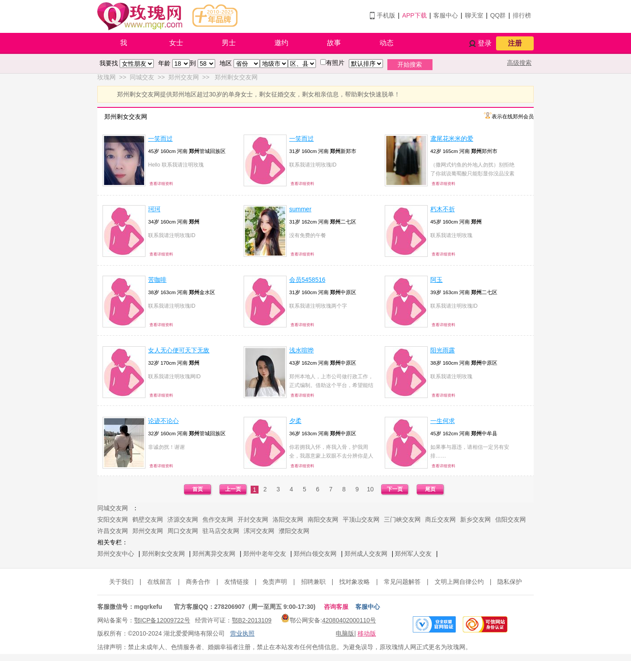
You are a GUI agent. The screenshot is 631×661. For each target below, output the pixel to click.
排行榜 (522, 15)
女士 (176, 42)
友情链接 (236, 581)
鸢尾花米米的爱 (451, 138)
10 (370, 489)
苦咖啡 (157, 279)
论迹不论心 (163, 420)
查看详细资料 (161, 183)
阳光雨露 (442, 350)
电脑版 (345, 633)
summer (300, 209)
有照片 (335, 62)
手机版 (386, 15)
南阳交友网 (323, 519)
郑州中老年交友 (264, 553)
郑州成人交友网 (365, 553)
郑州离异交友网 (213, 553)
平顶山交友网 (361, 519)
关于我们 (121, 581)
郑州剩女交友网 (163, 553)
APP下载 (414, 15)
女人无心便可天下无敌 (178, 350)
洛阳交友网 (288, 519)
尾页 (430, 489)
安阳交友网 (112, 519)
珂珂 (154, 209)
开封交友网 (253, 519)
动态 (386, 42)
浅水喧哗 (301, 350)
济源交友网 (182, 519)
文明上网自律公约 (459, 581)
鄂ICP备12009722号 (162, 620)
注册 (515, 43)
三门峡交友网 (402, 519)
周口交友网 (182, 530)
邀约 (281, 42)
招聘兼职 (313, 581)
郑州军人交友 (413, 553)
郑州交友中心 (115, 553)
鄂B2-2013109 (251, 620)
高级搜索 (519, 62)
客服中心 (445, 15)
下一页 (395, 489)
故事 (334, 42)
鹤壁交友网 (147, 519)
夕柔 (295, 420)
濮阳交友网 (294, 530)
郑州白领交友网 (315, 553)
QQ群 (498, 15)
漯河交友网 (259, 530)
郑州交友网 (183, 77)
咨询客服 (336, 606)
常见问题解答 (402, 581)
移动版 (367, 633)
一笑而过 (160, 138)
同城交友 (142, 77)
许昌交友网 (112, 530)
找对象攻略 (354, 581)
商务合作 (198, 581)
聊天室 (474, 15)
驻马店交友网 (220, 530)
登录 (485, 43)
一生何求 (442, 420)
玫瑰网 (106, 77)
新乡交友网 (475, 519)
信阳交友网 (510, 519)
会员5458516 (307, 279)
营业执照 (242, 633)
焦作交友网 (217, 519)
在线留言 (159, 581)
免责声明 (274, 581)
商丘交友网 (440, 519)
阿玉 (436, 279)
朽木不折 (442, 209)
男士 (229, 42)
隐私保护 (509, 581)
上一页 (233, 489)
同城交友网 (112, 508)
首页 (197, 489)
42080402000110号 (349, 620)
